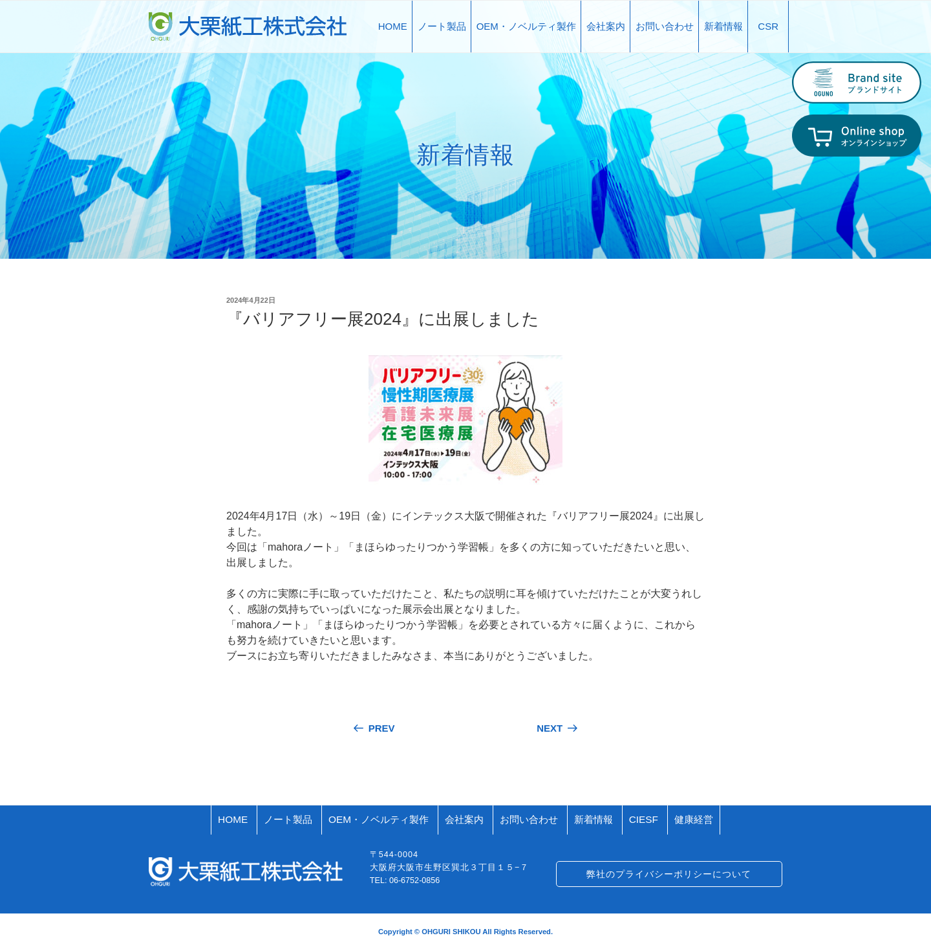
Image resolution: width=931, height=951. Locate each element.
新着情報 (723, 26)
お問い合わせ (665, 26)
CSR (768, 26)
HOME (392, 26)
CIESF (643, 819)
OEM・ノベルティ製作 (526, 26)
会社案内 (605, 26)
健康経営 (693, 819)
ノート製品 (442, 26)
